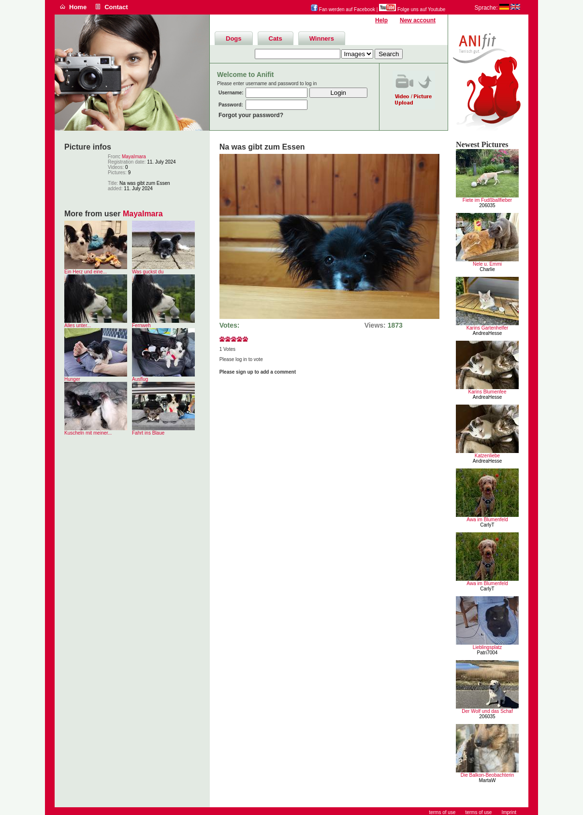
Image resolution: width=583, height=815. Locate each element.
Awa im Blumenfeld (487, 519)
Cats (275, 38)
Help (381, 20)
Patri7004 (487, 652)
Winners (321, 38)
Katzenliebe (487, 455)
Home (78, 7)
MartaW (487, 780)
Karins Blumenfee (487, 391)
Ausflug (140, 379)
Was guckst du (147, 271)
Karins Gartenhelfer (487, 328)
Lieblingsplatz (487, 647)
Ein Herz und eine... (85, 271)
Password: (231, 104)
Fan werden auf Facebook (343, 9)
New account (418, 20)
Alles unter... (77, 325)
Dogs (234, 38)
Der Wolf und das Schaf (487, 711)
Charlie (487, 269)
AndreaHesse (487, 333)
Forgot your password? (251, 115)
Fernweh (141, 325)
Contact (116, 7)
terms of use (478, 812)
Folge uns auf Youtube (412, 9)
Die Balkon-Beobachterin (487, 775)
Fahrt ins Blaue (148, 433)
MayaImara (134, 156)
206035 (487, 205)
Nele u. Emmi (487, 264)
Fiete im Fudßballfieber (487, 200)
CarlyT (487, 525)
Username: (231, 92)
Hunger (72, 379)
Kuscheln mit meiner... (88, 433)
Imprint (508, 812)
